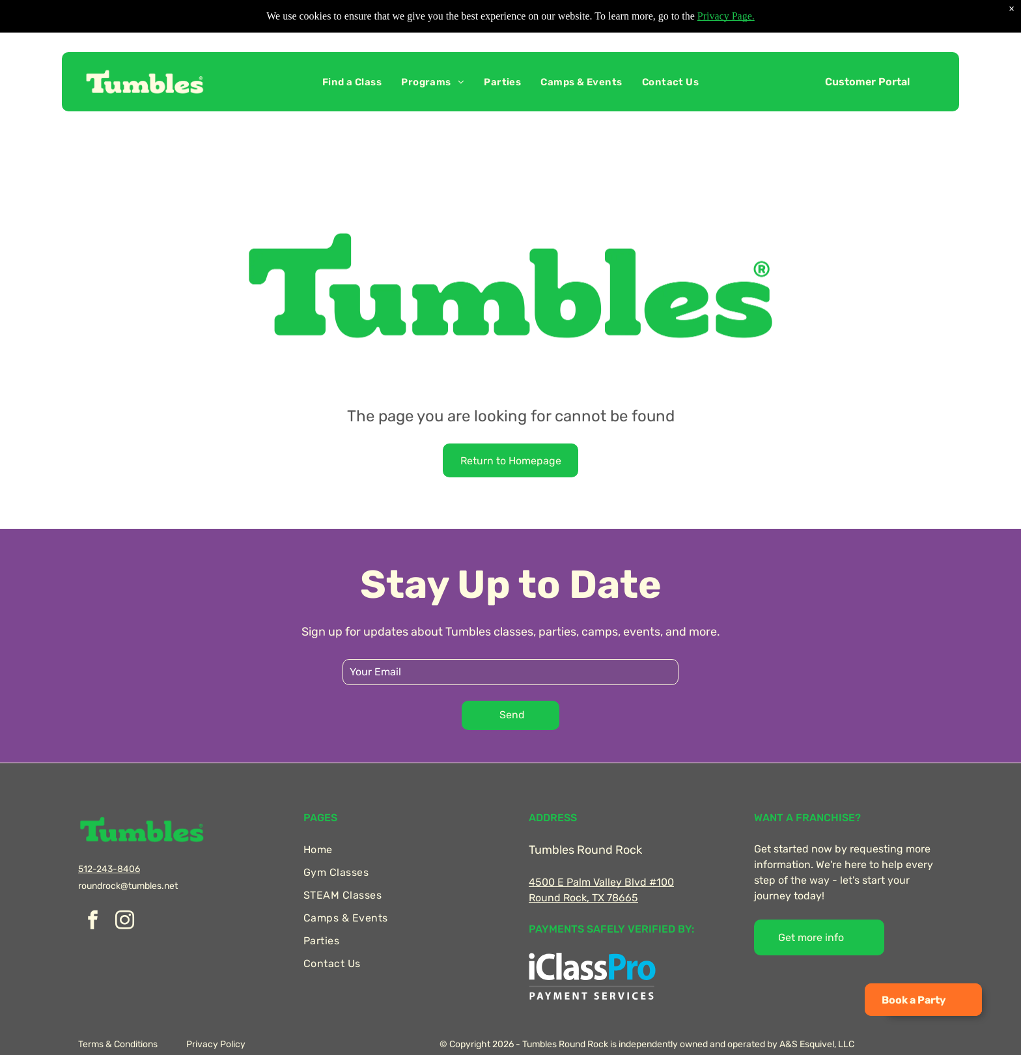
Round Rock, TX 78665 (583, 898)
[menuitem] (352, 82)
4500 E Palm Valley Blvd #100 (601, 882)
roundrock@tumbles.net (128, 886)
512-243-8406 (109, 869)
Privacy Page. (726, 15)
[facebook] (92, 922)
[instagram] (124, 922)
